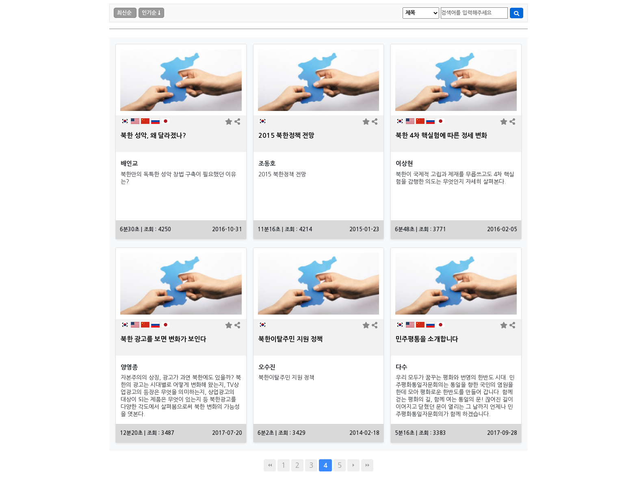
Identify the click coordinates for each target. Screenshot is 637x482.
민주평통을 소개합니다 (427, 339)
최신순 (124, 12)
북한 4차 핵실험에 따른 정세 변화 (441, 135)
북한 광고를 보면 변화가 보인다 (163, 339)
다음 (353, 465)
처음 (270, 465)
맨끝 (367, 465)
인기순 (149, 12)
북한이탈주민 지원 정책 (290, 339)
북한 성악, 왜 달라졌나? (153, 135)
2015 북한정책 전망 (286, 135)
